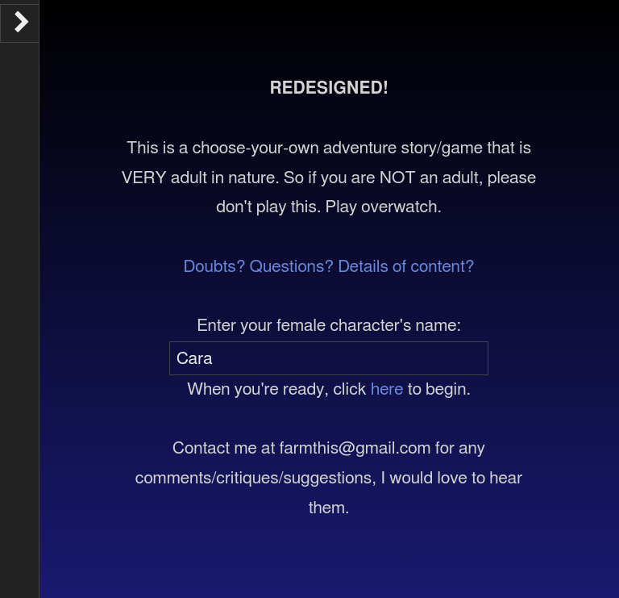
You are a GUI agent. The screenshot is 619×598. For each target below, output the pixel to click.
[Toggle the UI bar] (19, 24)
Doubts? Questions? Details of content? (329, 266)
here (387, 389)
